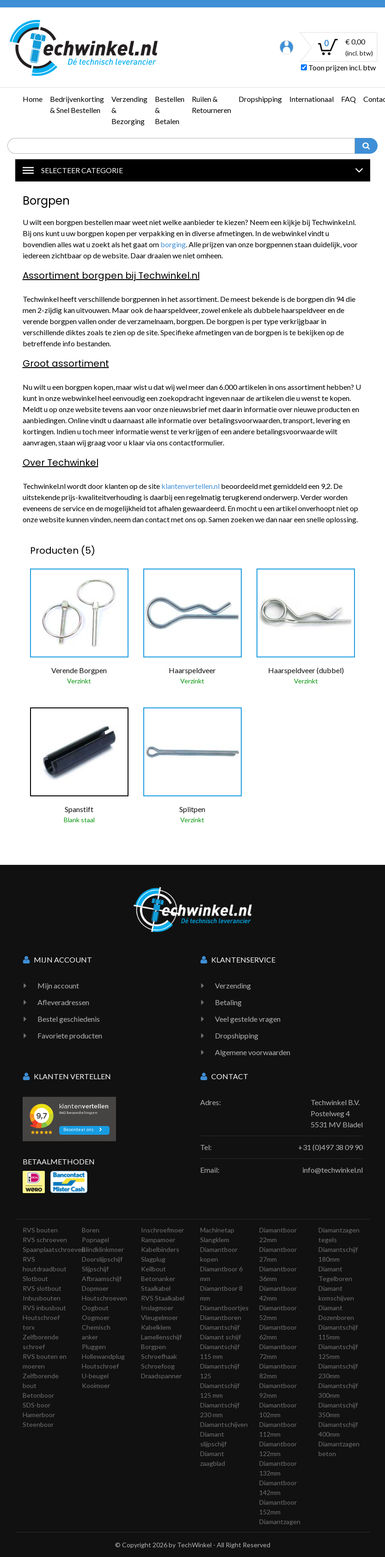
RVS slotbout (42, 1288)
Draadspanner (161, 1376)
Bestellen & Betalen (169, 109)
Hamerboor (39, 1415)
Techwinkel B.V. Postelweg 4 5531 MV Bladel (337, 1113)
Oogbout (95, 1308)
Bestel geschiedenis (68, 1018)
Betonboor (38, 1395)
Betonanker (158, 1278)
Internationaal (311, 98)
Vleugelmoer (159, 1317)
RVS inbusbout (44, 1308)
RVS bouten (40, 1230)
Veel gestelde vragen (248, 1018)
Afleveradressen (63, 1002)
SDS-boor (36, 1405)
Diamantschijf (219, 1327)
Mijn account (58, 985)
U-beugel (95, 1376)
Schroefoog (158, 1366)
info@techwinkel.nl (332, 1169)
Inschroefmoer (162, 1230)
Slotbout (35, 1278)
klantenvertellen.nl (190, 485)
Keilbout (153, 1269)
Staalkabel (156, 1288)
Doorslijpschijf (102, 1259)
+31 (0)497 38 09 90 (330, 1147)
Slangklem (214, 1240)
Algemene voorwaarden (252, 1052)
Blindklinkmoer (103, 1249)
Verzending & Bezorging (129, 109)
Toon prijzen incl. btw (338, 67)
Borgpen (153, 1347)
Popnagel (95, 1240)
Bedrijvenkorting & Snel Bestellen (77, 104)
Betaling (228, 1002)
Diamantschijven (224, 1424)
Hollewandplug (103, 1356)
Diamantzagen (279, 1522)
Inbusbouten (42, 1298)
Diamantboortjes (224, 1308)
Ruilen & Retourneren (211, 104)
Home (33, 98)
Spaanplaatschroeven (54, 1249)
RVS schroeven (45, 1240)
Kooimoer (96, 1385)
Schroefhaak (159, 1356)
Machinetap (217, 1230)
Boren (90, 1230)
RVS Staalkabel (162, 1298)
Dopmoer (95, 1288)
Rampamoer (158, 1240)
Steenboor (38, 1424)
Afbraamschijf (102, 1278)
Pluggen (94, 1347)
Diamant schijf (220, 1337)
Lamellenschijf (161, 1337)
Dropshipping (260, 98)
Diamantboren (220, 1317)
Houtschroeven (104, 1298)
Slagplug (153, 1259)
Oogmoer (96, 1317)
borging (173, 244)
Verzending (233, 985)
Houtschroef (100, 1366)
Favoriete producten (69, 1035)
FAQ (348, 98)
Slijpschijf (95, 1269)
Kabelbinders (160, 1249)
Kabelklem (156, 1327)
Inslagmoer (157, 1308)
